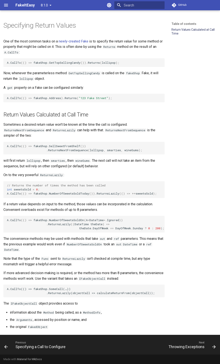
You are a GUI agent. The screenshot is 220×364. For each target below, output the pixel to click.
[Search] (139, 5)
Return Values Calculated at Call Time (193, 31)
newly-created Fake (73, 41)
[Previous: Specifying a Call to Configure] (36, 345)
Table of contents (183, 24)
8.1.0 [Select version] (44, 5)
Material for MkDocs (29, 359)
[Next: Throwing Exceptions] (191, 345)
